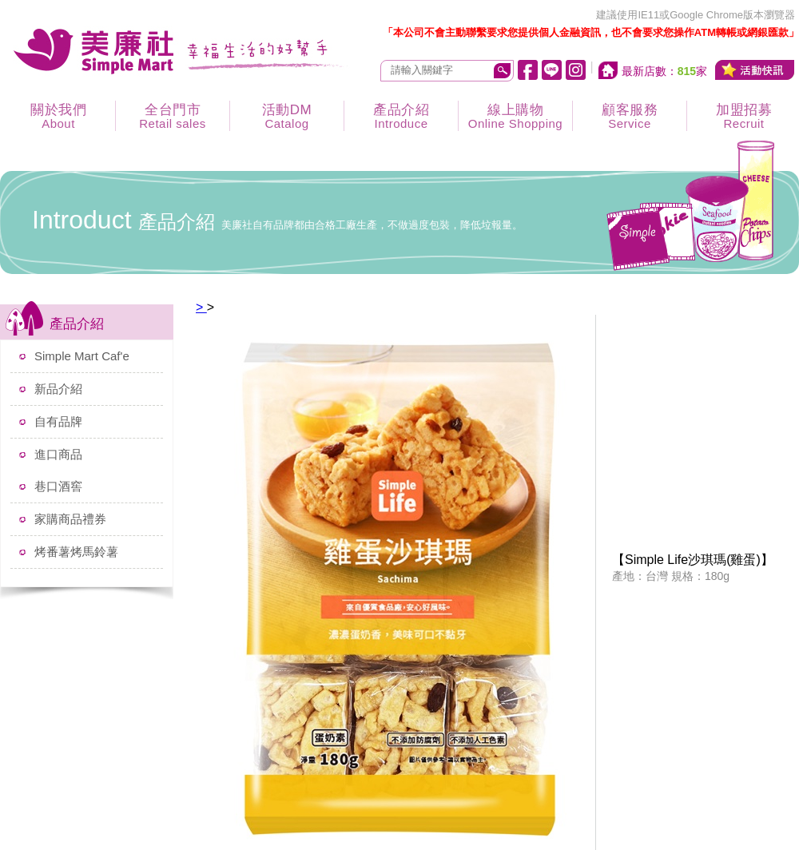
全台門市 (172, 116)
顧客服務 (629, 116)
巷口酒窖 (58, 486)
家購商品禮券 (70, 519)
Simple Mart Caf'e (81, 356)
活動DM (287, 116)
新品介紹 (58, 388)
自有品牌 (58, 421)
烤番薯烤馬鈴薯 (76, 551)
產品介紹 (401, 116)
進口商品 (58, 454)
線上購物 (515, 116)
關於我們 (58, 116)
